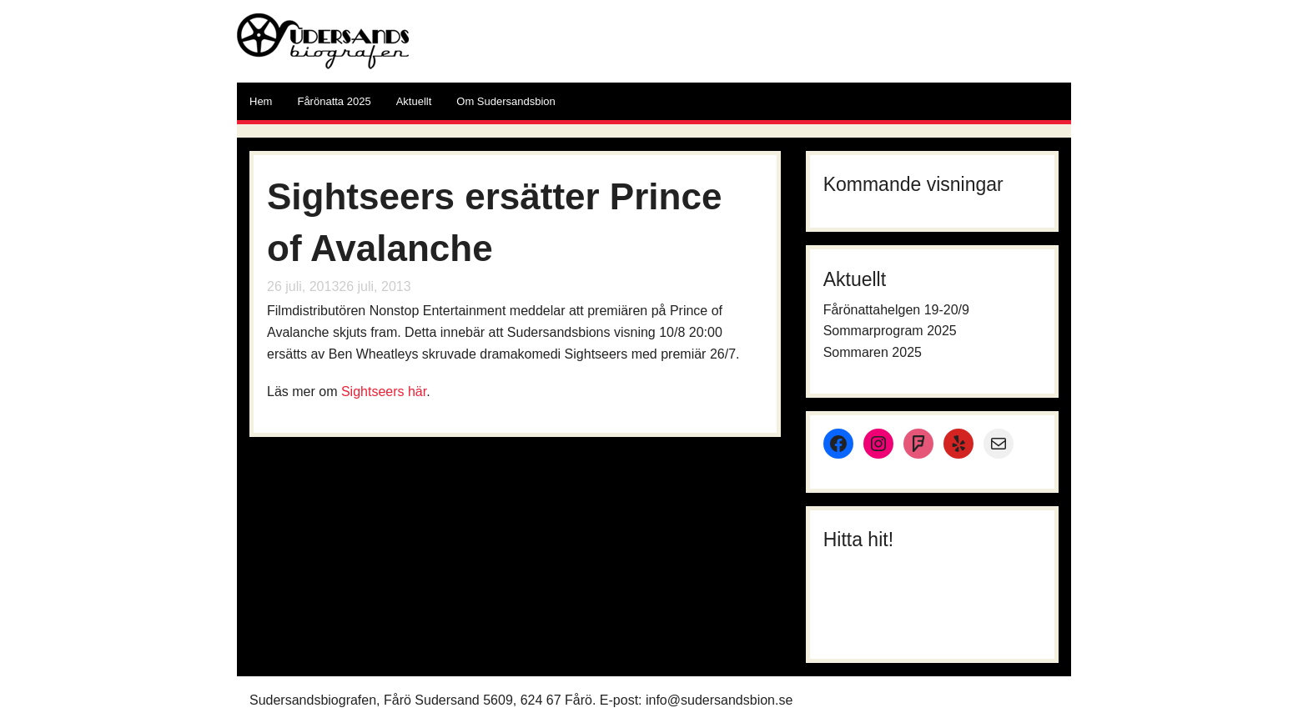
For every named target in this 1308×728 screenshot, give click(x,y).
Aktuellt (414, 101)
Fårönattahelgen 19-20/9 (896, 310)
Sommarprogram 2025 (890, 331)
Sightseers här (383, 391)
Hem (260, 101)
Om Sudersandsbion (506, 101)
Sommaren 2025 (872, 352)
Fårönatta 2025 (333, 101)
